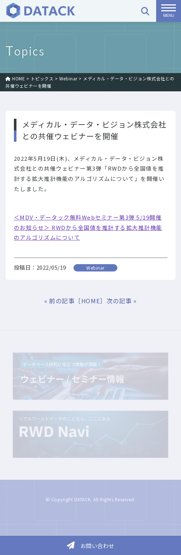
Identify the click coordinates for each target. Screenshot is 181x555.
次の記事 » (121, 300)
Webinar (95, 268)
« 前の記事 (59, 300)
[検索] (145, 11)
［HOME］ (90, 300)
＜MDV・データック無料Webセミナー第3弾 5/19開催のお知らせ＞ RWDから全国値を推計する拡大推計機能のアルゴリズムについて (88, 227)
